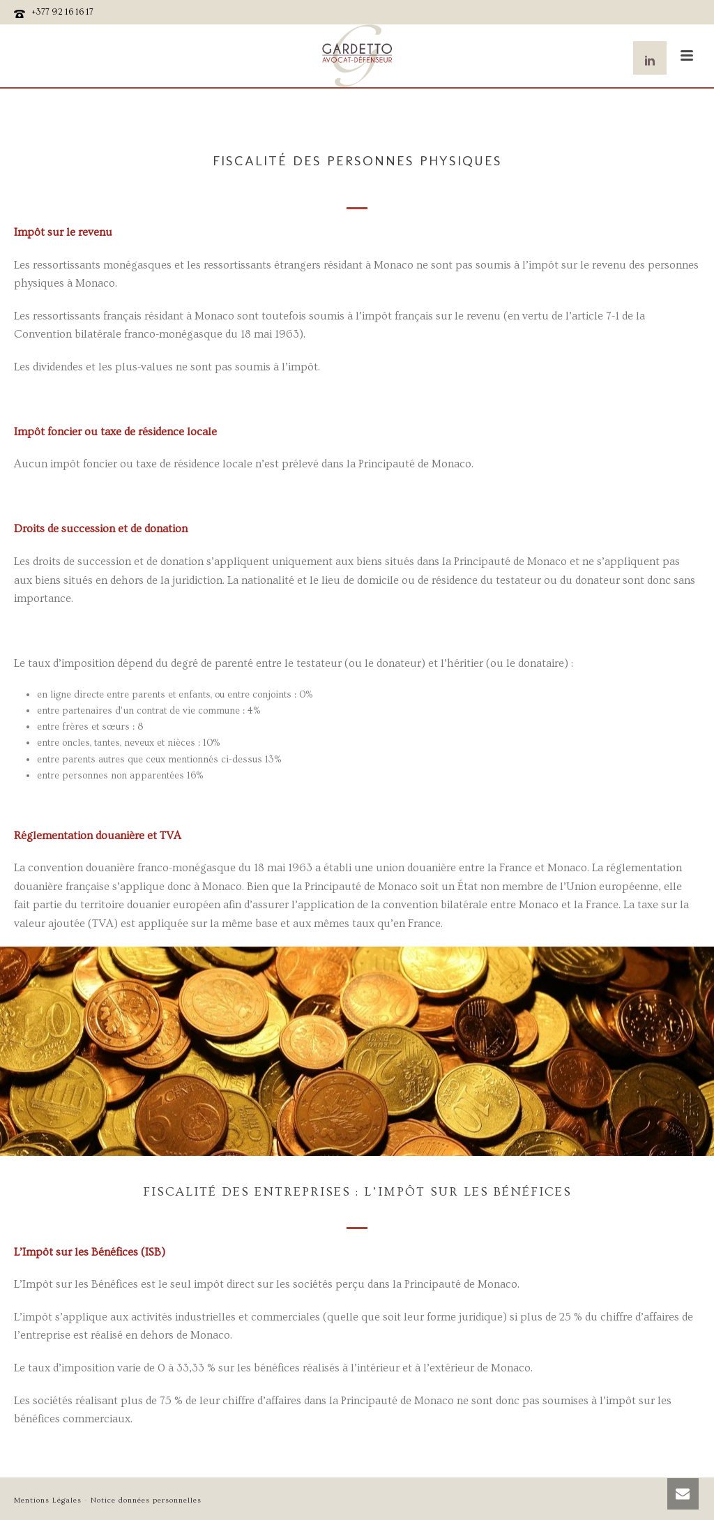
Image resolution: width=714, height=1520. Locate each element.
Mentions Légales (48, 1500)
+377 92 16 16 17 (62, 12)
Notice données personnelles (146, 1500)
